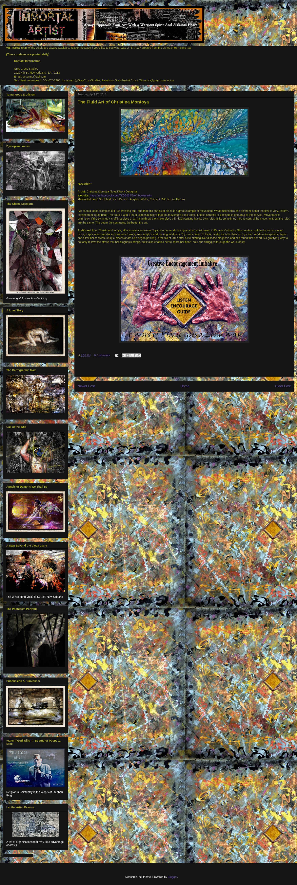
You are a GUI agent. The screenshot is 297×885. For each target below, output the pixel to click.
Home (184, 386)
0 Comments (102, 355)
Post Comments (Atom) (192, 396)
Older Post (283, 386)
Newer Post (86, 386)
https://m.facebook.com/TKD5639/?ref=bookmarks (121, 195)
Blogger (172, 876)
